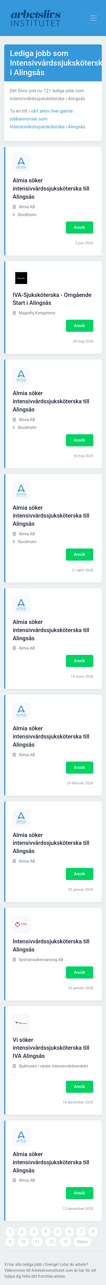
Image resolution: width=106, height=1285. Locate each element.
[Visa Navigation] (93, 18)
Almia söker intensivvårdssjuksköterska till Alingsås (51, 188)
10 (23, 1241)
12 (51, 1241)
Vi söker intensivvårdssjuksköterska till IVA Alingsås (51, 1048)
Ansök (79, 227)
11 (37, 1241)
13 (65, 1241)
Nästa (82, 1241)
